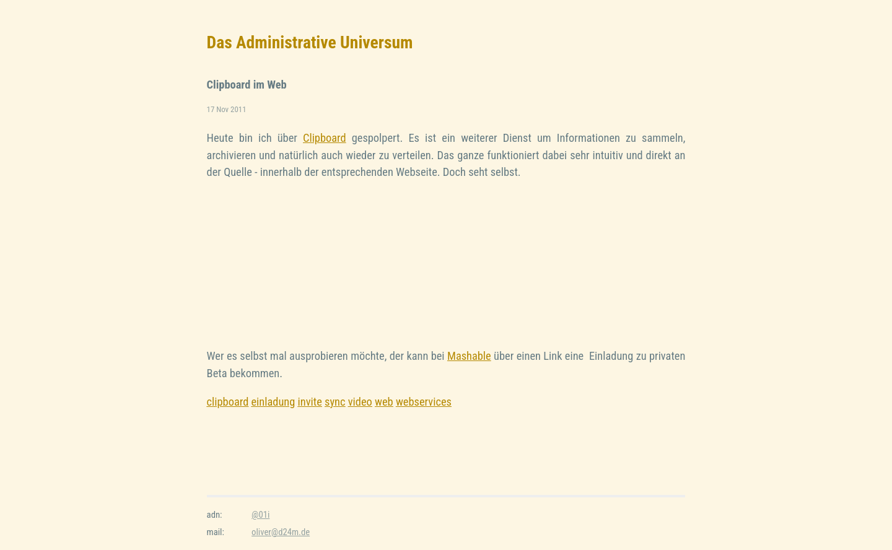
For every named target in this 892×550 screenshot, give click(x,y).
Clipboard (324, 137)
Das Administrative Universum (310, 42)
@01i (260, 514)
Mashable (469, 355)
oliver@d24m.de (280, 532)
